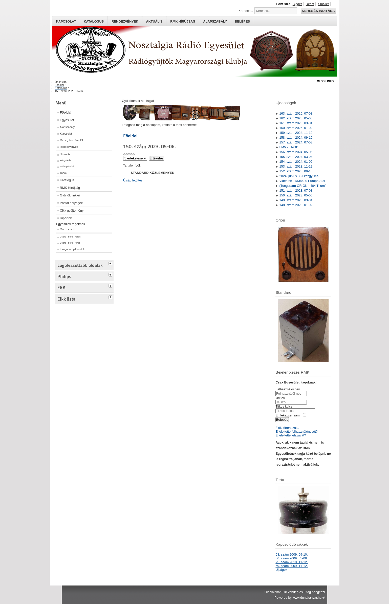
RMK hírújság (182, 21)
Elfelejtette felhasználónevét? (296, 431)
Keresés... (246, 11)
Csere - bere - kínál (70, 243)
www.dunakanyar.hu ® (308, 597)
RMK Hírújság (70, 188)
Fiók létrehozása (287, 428)
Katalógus (94, 21)
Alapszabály (215, 21)
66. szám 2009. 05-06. (291, 558)
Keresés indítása (318, 11)
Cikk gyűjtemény (72, 210)
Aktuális (154, 21)
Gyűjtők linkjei (70, 195)
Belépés (242, 21)
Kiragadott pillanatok (72, 249)
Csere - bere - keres (70, 236)
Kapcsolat (66, 21)
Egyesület (67, 120)
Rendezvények (125, 21)
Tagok (63, 172)
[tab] (111, 262)
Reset (310, 4)
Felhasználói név (287, 389)
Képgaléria (65, 160)
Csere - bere (67, 229)
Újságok (281, 570)
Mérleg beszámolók (72, 140)
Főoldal (66, 112)
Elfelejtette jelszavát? (290, 435)
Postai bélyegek (71, 203)
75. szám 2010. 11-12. (291, 562)
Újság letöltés (133, 180)
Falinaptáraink (67, 166)
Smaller (323, 4)
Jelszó (280, 398)
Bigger (297, 4)
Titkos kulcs (283, 406)
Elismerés (65, 154)
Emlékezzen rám (287, 415)
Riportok (66, 218)
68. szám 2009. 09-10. (291, 554)
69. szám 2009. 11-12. (291, 566)
